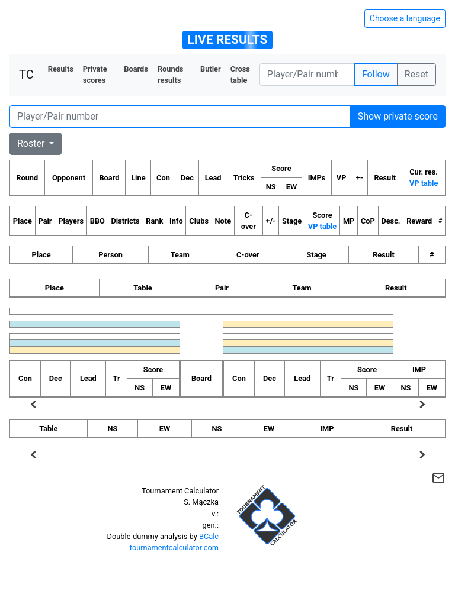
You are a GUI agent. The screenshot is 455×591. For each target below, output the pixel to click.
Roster (32, 143)
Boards (136, 68)
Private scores (95, 74)
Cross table (240, 74)
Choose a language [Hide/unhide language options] (405, 18)
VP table (423, 183)
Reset (416, 74)
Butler (210, 68)
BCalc (209, 536)
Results (60, 68)
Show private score (398, 116)
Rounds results (171, 74)
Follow (376, 74)
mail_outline (438, 478)
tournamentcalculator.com (174, 547)
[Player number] (307, 74)
